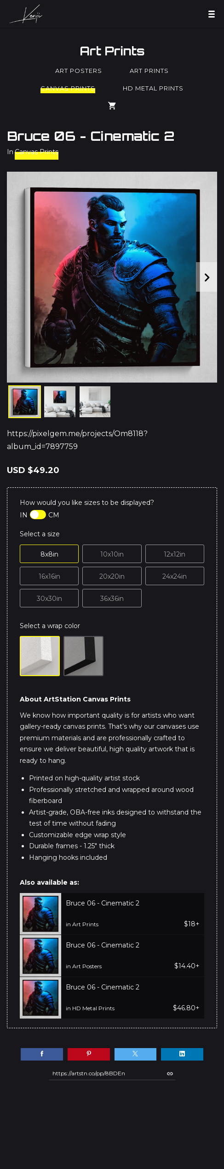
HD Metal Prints (153, 88)
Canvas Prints (67, 88)
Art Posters (78, 70)
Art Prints (112, 50)
